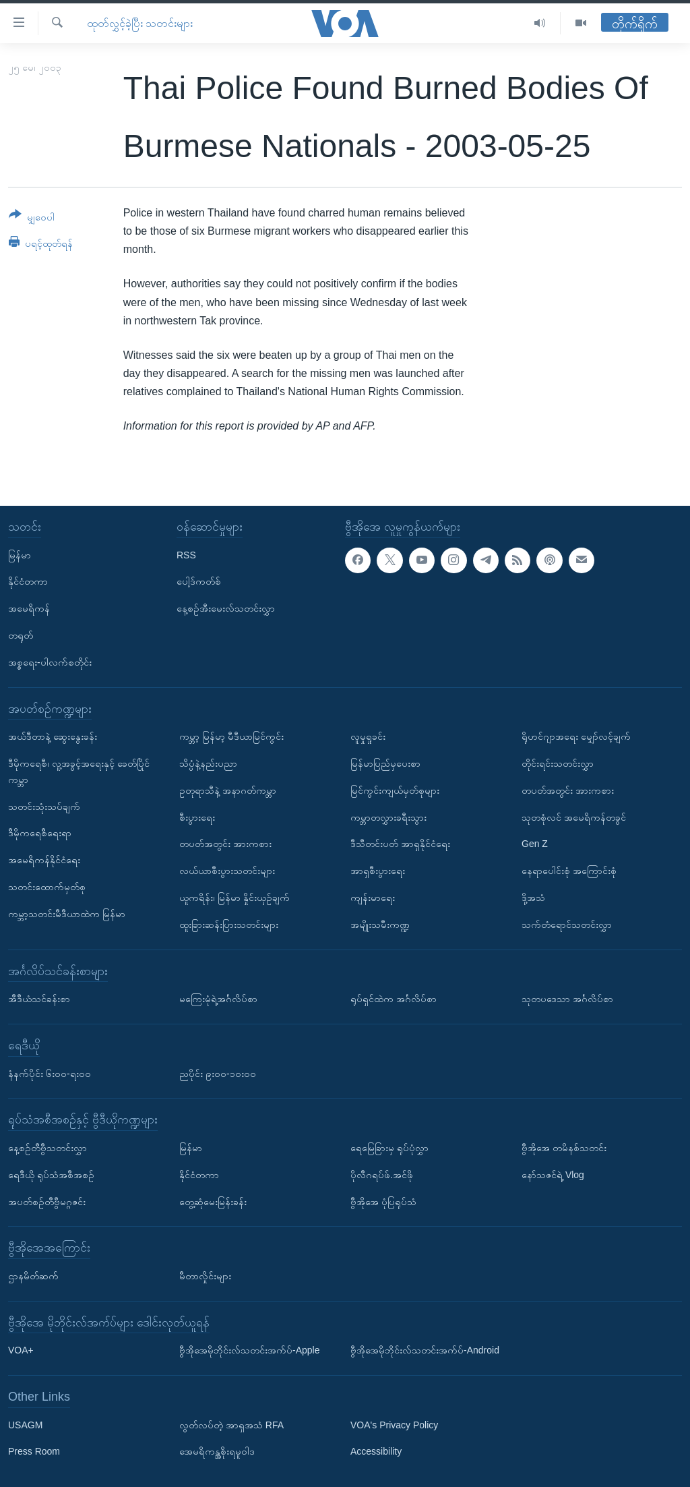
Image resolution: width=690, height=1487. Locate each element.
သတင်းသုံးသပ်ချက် (44, 805)
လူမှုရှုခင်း (367, 736)
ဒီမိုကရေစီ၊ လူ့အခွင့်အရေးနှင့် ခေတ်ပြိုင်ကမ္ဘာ (79, 771)
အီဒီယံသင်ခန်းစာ (39, 998)
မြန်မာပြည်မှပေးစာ (385, 763)
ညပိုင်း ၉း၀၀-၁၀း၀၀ (217, 1073)
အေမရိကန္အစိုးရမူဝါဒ (217, 1451)
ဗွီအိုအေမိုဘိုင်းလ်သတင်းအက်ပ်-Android (424, 1350)
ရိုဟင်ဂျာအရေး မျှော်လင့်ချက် (576, 736)
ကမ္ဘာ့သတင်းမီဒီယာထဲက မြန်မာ (66, 913)
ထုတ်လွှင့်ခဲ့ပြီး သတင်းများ (140, 23)
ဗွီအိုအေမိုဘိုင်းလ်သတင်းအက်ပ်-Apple (249, 1350)
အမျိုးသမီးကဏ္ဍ (380, 924)
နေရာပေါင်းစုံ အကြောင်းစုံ (569, 870)
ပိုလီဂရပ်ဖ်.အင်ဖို (381, 1174)
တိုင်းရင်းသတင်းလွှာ (558, 763)
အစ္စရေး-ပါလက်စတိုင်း (50, 661)
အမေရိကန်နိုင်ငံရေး (44, 859)
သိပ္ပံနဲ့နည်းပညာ (208, 763)
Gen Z (535, 843)
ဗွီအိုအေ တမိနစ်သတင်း (564, 1147)
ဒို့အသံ (533, 897)
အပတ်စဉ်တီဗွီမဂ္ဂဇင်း (47, 1201)
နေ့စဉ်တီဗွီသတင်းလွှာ (47, 1147)
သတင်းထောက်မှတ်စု (47, 886)
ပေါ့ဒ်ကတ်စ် (199, 581)
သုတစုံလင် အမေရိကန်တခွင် (574, 816)
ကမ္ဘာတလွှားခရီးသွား (388, 816)
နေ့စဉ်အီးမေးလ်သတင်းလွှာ (226, 608)
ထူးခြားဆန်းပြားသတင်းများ (228, 924)
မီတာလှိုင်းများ (205, 1276)
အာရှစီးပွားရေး (377, 870)
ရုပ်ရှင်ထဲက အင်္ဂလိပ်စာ (393, 998)
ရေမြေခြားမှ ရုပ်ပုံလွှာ (389, 1147)
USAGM (25, 1424)
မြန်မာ (19, 554)
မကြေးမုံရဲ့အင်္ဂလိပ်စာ (218, 998)
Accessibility (376, 1451)
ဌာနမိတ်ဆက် (33, 1276)
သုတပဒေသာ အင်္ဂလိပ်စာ (567, 998)
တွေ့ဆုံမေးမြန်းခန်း (213, 1201)
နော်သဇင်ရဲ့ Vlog (553, 1174)
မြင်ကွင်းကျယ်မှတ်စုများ (394, 789)
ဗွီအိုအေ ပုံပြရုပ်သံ (383, 1201)
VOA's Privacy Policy (394, 1424)
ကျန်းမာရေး (372, 897)
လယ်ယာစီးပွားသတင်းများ (227, 870)
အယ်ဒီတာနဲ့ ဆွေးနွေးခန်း (52, 736)
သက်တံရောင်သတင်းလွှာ (567, 924)
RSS (186, 554)
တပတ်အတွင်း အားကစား (225, 843)
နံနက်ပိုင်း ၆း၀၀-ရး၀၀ (49, 1073)
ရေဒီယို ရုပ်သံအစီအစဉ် (51, 1174)
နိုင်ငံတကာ (28, 581)
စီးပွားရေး (197, 816)
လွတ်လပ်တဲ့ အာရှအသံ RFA (231, 1424)
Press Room (34, 1451)
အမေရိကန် (29, 608)
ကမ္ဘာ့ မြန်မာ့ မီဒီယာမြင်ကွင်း (231, 736)
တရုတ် (20, 635)
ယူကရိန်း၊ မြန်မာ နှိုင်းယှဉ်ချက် (234, 897)
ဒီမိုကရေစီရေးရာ (39, 832)
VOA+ (21, 1350)
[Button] (32, 218)
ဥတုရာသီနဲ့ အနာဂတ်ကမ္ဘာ (227, 789)
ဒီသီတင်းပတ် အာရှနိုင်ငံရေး (400, 843)
